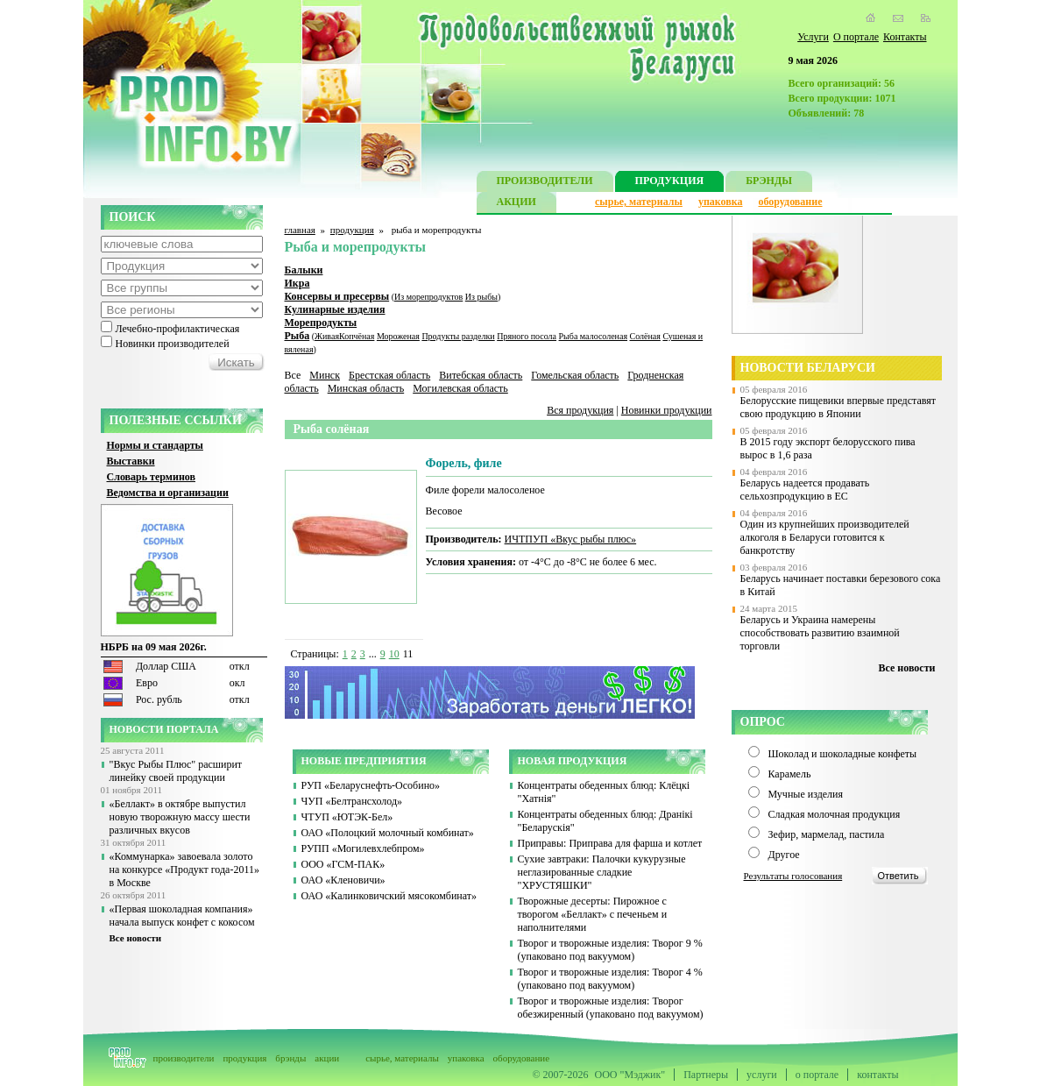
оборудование (790, 201)
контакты (877, 1074)
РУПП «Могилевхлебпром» (363, 848)
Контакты (905, 37)
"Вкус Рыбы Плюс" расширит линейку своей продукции (176, 771)
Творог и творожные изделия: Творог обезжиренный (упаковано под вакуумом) (611, 1007)
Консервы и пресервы (337, 296)
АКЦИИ (516, 203)
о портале (817, 1074)
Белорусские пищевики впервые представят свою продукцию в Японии (838, 407)
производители (184, 1058)
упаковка (720, 201)
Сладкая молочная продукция (834, 814)
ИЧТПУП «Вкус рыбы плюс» (571, 539)
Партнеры (705, 1074)
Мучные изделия (806, 794)
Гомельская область (575, 375)
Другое (784, 854)
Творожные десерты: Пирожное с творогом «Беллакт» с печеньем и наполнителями (593, 914)
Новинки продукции (666, 410)
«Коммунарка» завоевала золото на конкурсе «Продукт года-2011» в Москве (184, 869)
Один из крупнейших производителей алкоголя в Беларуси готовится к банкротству (824, 537)
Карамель (789, 774)
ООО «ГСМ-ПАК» (343, 864)
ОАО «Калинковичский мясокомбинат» (389, 896)
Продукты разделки (457, 336)
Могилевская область (460, 388)
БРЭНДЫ (768, 182)
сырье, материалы (639, 201)
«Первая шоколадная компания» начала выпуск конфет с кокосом (182, 915)
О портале (856, 37)
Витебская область (480, 375)
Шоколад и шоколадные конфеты (842, 754)
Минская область (366, 388)
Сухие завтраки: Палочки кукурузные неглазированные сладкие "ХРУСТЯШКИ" (602, 872)
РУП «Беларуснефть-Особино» (371, 785)
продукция (352, 229)
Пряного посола (526, 336)
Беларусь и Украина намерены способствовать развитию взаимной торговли (820, 633)
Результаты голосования (793, 875)
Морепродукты (321, 322)
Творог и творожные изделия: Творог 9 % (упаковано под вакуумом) (610, 949)
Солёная (645, 336)
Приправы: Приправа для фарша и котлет (610, 843)
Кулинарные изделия (335, 309)
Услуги (813, 37)
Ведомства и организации (168, 492)
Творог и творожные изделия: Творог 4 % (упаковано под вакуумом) (610, 978)
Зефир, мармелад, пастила (826, 834)
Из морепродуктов (428, 297)
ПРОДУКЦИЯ (670, 182)
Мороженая (398, 336)
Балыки (304, 270)
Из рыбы (481, 297)
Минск (324, 375)
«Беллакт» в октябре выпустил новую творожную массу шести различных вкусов (180, 817)
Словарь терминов (151, 477)
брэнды (290, 1058)
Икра (297, 283)
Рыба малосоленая (593, 336)
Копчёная (356, 336)
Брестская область (389, 375)
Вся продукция (580, 410)
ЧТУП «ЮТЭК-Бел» (347, 817)
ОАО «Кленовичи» (343, 880)
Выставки (131, 461)
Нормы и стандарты (155, 445)
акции (327, 1058)
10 (394, 654)
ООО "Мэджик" (630, 1074)
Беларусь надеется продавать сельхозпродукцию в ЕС (805, 489)
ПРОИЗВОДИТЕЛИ (545, 182)
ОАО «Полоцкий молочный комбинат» (387, 833)
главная (300, 229)
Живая (327, 336)
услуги (761, 1074)
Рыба (297, 336)
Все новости (136, 938)
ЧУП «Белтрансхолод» (352, 801)
